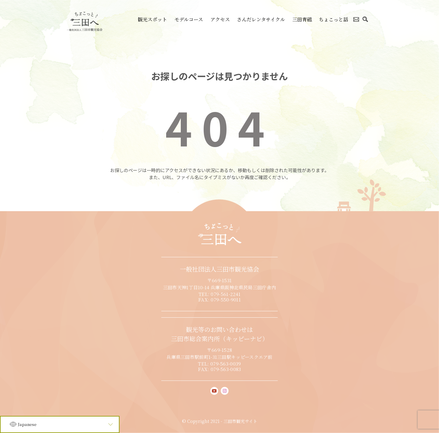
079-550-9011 (226, 299)
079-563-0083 (226, 369)
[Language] (60, 424)
